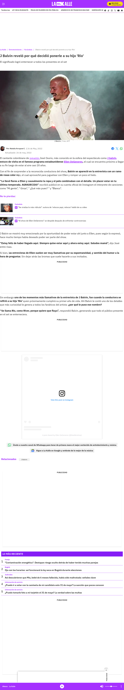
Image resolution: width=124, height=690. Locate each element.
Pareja (7, 560)
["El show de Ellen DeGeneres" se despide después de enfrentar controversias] (6, 221)
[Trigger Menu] (3, 4)
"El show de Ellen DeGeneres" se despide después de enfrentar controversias (52, 220)
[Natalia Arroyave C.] (17, 148)
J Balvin (24, 460)
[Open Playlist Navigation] (121, 686)
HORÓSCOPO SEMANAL (100, 10)
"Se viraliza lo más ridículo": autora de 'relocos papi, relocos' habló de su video (52, 207)
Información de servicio (13, 582)
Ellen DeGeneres (73, 161)
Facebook (112, 148)
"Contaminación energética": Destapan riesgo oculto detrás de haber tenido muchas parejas (51, 562)
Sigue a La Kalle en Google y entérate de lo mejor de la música (62, 450)
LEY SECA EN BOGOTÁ (20, 10)
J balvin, (112, 158)
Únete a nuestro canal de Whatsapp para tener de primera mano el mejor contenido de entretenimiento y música (62, 445)
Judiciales (9, 575)
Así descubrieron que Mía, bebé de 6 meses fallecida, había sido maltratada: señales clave (50, 577)
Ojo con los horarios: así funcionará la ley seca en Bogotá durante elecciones (43, 570)
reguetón (35, 158)
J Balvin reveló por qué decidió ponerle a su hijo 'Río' (55, 49)
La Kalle (3, 49)
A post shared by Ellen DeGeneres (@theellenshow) (62, 435)
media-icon (62, 686)
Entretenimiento (15, 49)
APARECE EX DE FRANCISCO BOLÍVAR (75, 10)
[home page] (62, 3)
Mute (101, 686)
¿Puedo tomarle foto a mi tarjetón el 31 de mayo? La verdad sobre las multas (43, 592)
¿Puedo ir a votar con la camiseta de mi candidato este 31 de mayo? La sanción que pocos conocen (54, 585)
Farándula (28, 49)
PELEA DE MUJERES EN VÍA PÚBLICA (44, 10)
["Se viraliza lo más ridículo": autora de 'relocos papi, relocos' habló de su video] (6, 208)
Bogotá (7, 567)
